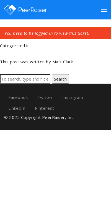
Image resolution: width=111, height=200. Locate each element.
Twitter (45, 97)
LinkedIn (16, 108)
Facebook (18, 97)
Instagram (72, 97)
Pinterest (44, 108)
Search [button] (60, 79)
